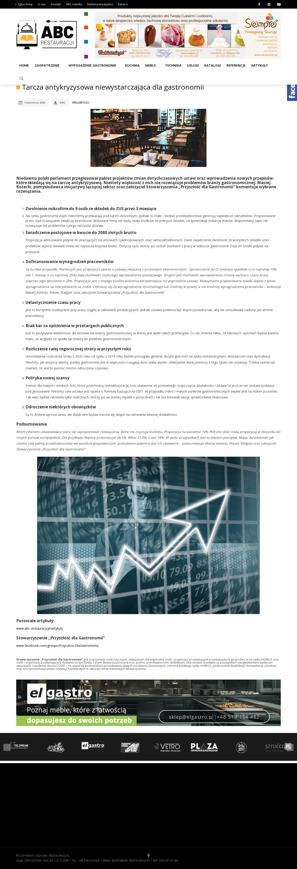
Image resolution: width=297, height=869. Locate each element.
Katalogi (212, 65)
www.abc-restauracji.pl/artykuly (39, 628)
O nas (41, 4)
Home (24, 65)
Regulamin (160, 796)
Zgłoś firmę (161, 810)
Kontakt (56, 4)
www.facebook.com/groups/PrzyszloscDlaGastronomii (57, 645)
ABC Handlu (74, 4)
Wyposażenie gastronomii (92, 65)
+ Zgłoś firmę (23, 4)
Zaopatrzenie (46, 65)
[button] (275, 65)
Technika (173, 65)
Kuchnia (132, 65)
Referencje (235, 65)
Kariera (123, 4)
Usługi (192, 65)
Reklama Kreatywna (100, 4)
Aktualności (80, 102)
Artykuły (259, 65)
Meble (150, 65)
